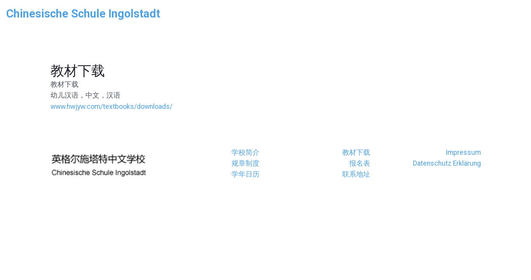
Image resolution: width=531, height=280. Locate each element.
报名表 (359, 163)
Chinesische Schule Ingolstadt (83, 13)
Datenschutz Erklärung (447, 163)
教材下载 (356, 152)
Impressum (463, 152)
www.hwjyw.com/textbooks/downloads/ (111, 106)
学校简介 (245, 152)
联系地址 (356, 174)
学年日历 (245, 174)
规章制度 (245, 163)
